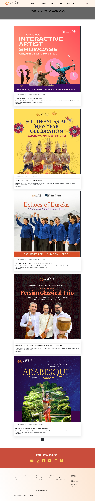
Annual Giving (62, 477)
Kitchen (49, 486)
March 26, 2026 (41, 94)
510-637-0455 (73, 476)
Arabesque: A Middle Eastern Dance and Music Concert (32, 428)
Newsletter (38, 475)
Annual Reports (39, 481)
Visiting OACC (39, 477)
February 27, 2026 (42, 341)
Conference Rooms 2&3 (53, 479)
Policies (38, 488)
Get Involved (71, 3)
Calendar (16, 479)
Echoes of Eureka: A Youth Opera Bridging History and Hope (33, 263)
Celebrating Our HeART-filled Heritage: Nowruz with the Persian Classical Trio (38, 345)
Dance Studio (51, 484)
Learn (44, 3)
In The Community (40, 486)
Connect (53, 3)
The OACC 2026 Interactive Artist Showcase (28, 98)
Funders (61, 488)
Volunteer (61, 484)
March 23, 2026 (41, 176)
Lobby (49, 488)
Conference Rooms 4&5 (53, 481)
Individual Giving (62, 479)
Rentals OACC (51, 475)
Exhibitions (16, 477)
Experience (34, 3)
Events (15, 475)
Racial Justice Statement (41, 490)
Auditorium (50, 477)
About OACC (39, 479)
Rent (61, 3)
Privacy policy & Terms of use (75, 495)
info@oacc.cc (73, 475)
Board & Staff (39, 484)
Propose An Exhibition (18, 481)
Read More (18, 103)
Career (60, 486)
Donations (61, 475)
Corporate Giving (62, 481)
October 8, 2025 (41, 424)
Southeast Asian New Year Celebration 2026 (28, 180)
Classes (26, 475)
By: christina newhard (21, 94)
